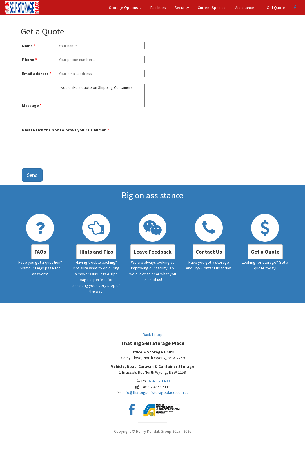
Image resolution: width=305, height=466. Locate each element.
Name (27, 45)
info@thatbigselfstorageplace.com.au (156, 392)
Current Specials (212, 7)
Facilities (158, 7)
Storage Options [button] (125, 7)
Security (182, 7)
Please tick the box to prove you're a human (64, 130)
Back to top (153, 334)
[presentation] (66, 145)
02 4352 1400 (159, 381)
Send (32, 175)
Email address (35, 73)
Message (30, 105)
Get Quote (276, 7)
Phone (28, 59)
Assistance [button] (246, 7)
